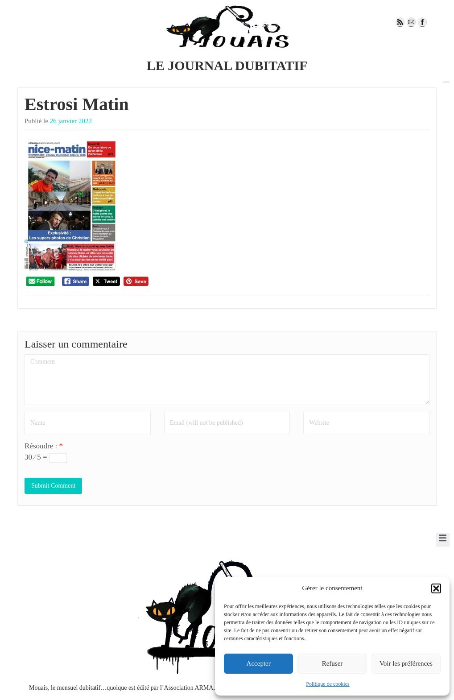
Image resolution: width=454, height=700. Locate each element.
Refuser (332, 663)
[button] (436, 588)
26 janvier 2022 (71, 120)
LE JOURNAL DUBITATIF (227, 65)
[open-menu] (446, 82)
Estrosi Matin (77, 104)
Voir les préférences (406, 663)
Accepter (259, 663)
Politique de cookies (327, 684)
